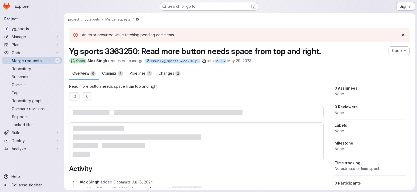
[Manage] (32, 36)
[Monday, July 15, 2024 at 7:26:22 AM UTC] (142, 182)
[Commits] (32, 84)
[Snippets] (32, 116)
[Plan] (32, 44)
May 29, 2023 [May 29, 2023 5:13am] (239, 60)
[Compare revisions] (32, 108)
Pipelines (141, 73)
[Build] (32, 132)
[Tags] (32, 92)
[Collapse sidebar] (32, 185)
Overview (84, 73)
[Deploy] (32, 140)
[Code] (32, 52)
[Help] (32, 176)
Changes (170, 73)
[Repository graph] (32, 100)
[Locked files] (32, 124)
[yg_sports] (32, 28)
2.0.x (220, 61)
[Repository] (32, 68)
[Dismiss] (403, 35)
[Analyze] (32, 148)
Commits (112, 73)
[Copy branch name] (204, 61)
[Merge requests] (32, 60)
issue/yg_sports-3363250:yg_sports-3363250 (173, 61)
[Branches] (32, 76)
